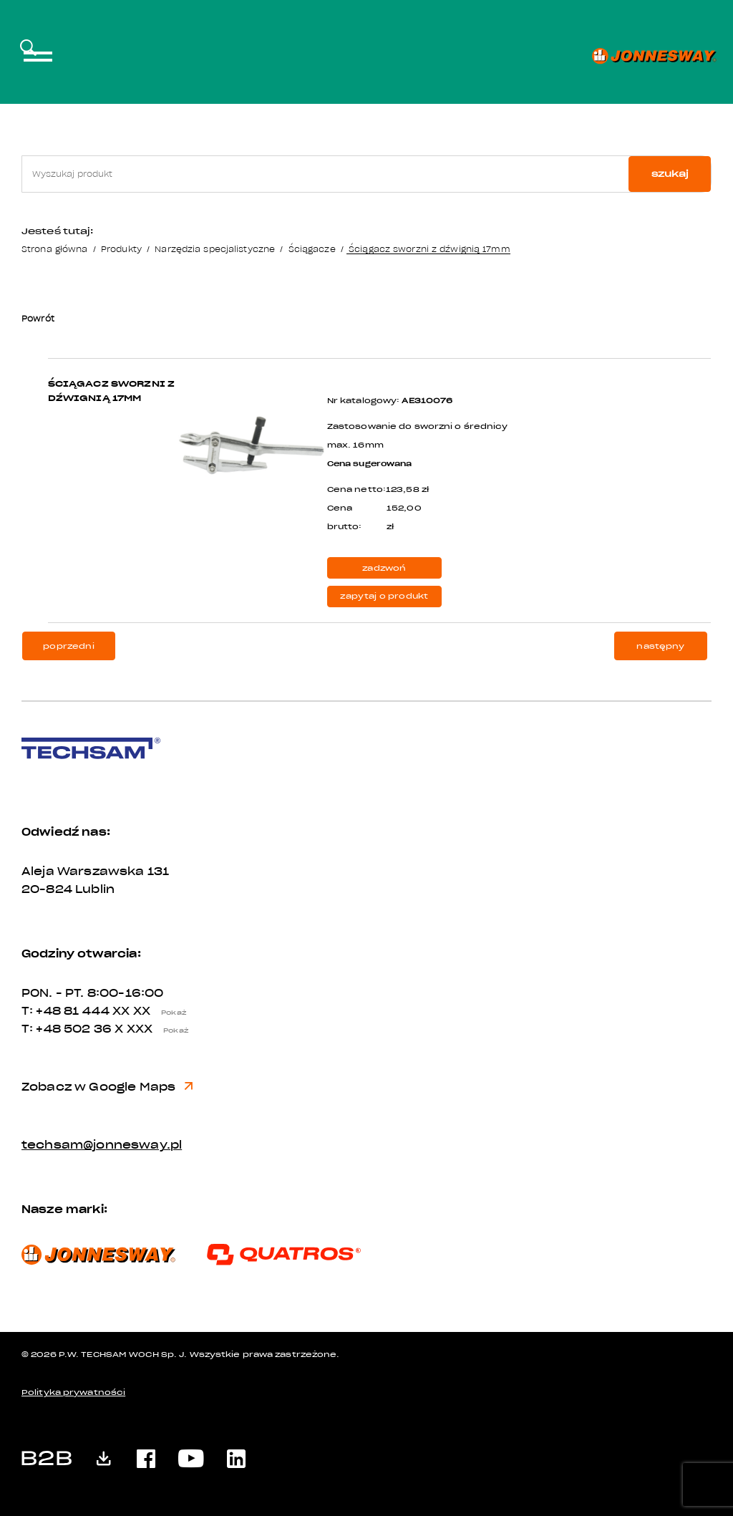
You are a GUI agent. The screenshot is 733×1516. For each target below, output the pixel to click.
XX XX (153, 1011)
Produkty (121, 248)
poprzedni (68, 646)
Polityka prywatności (73, 1392)
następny (660, 646)
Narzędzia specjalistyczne (215, 248)
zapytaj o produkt (384, 596)
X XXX (155, 1029)
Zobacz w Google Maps (107, 1087)
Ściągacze (312, 248)
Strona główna (54, 248)
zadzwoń (384, 568)
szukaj (670, 173)
